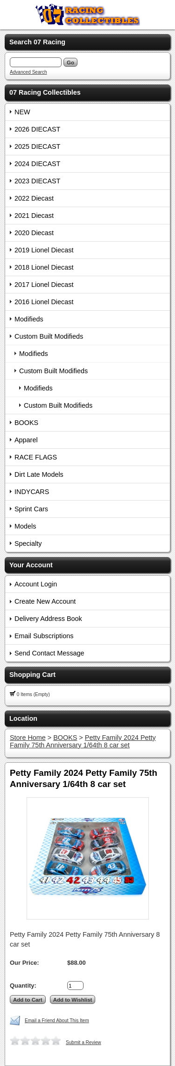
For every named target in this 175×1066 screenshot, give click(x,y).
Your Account (31, 565)
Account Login (35, 584)
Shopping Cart (32, 674)
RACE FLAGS (35, 457)
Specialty (28, 543)
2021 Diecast (34, 215)
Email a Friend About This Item (57, 1020)
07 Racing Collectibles (45, 92)
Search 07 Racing (37, 42)
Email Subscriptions (43, 636)
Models (25, 526)
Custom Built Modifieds (48, 336)
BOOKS (26, 422)
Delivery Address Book (48, 618)
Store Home (28, 737)
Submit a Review (83, 1042)
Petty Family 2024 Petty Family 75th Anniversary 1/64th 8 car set (83, 741)
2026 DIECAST (37, 129)
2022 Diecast (34, 198)
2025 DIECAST (37, 146)
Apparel (26, 440)
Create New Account (45, 601)
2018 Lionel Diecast (43, 267)
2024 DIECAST (37, 163)
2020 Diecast (34, 233)
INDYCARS (31, 491)
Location (23, 718)
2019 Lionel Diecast (43, 250)
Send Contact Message (49, 653)
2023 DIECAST (37, 181)
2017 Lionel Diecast (43, 284)
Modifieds (28, 319)
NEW (22, 112)
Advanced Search (28, 72)
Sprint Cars (31, 509)
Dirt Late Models (38, 474)
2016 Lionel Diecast (43, 302)
